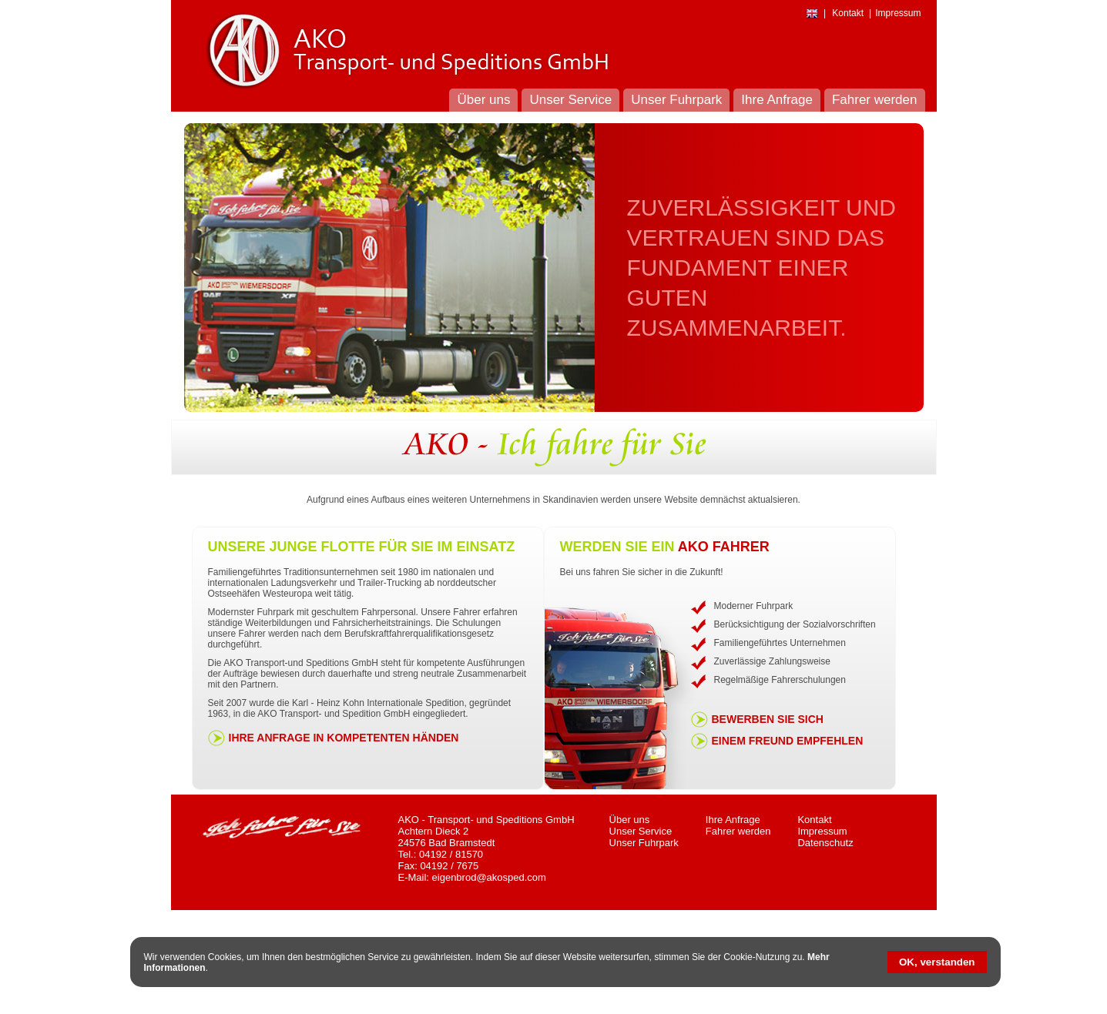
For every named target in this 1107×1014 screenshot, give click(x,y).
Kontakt (814, 819)
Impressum (822, 831)
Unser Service (641, 831)
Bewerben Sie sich (768, 719)
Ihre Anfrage (733, 819)
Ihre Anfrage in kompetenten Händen (344, 737)
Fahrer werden (738, 831)
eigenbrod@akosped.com (489, 877)
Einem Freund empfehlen (788, 741)
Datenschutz (825, 842)
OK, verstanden (937, 962)
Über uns (629, 819)
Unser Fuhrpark (644, 842)
